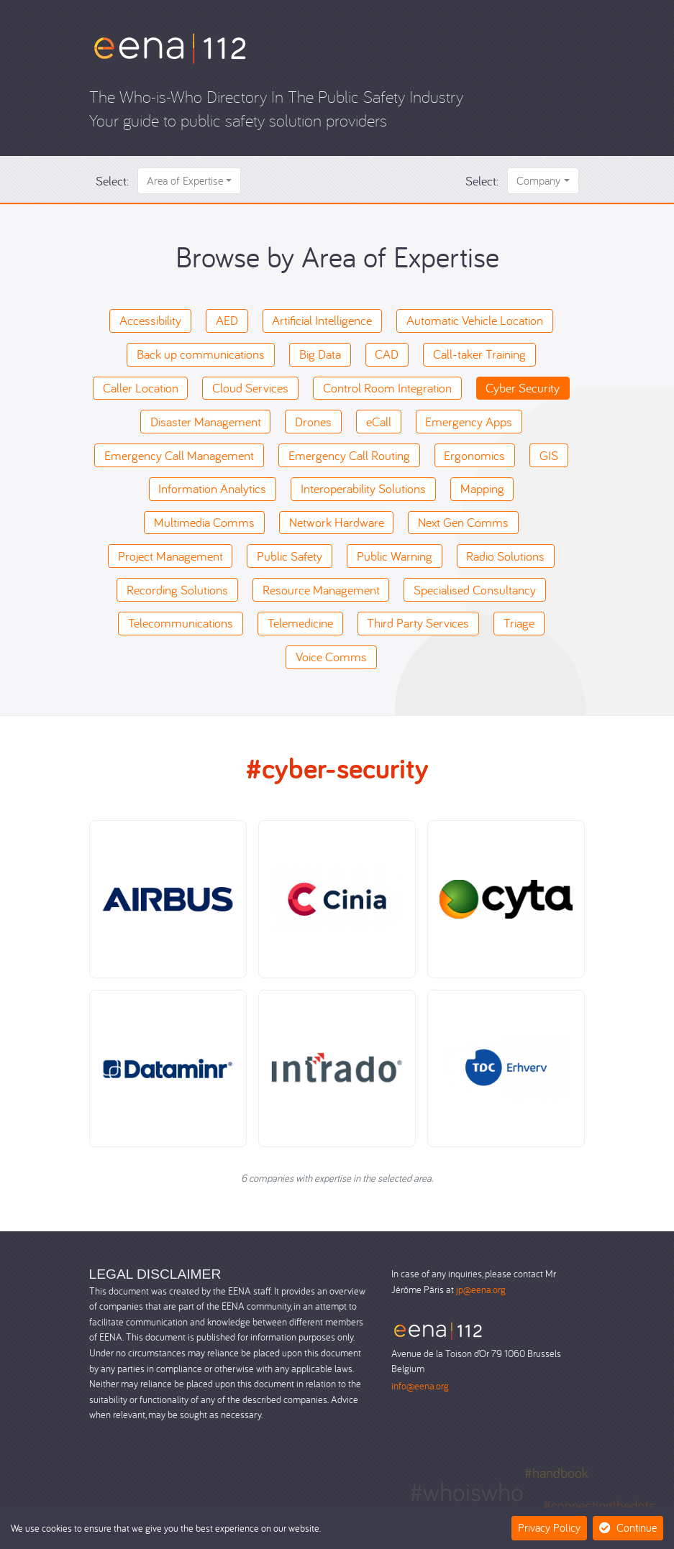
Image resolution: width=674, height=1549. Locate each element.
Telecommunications (180, 623)
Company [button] (538, 180)
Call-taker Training (479, 354)
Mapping (482, 488)
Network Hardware (336, 522)
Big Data (320, 354)
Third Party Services (418, 623)
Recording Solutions (177, 590)
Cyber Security (523, 388)
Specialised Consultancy (475, 590)
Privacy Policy (549, 1527)
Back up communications (201, 354)
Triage (519, 623)
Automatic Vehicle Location (474, 320)
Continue (628, 1527)
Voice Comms (331, 656)
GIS (548, 455)
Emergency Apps (468, 421)
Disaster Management (205, 421)
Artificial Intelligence (322, 320)
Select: (112, 181)
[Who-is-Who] (170, 47)
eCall (378, 421)
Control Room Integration (387, 388)
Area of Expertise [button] (185, 180)
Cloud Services (250, 388)
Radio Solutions (505, 556)
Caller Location (140, 388)
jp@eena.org (481, 1289)
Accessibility (150, 320)
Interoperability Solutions (363, 488)
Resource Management (321, 590)
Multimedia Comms (204, 522)
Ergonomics (474, 455)
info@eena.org (420, 1385)
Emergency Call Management (179, 455)
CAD (387, 354)
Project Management (170, 556)
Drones (313, 421)
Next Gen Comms (463, 522)
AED (227, 320)
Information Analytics (212, 488)
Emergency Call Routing (349, 455)
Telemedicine (300, 623)
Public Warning (394, 556)
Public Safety (289, 556)
